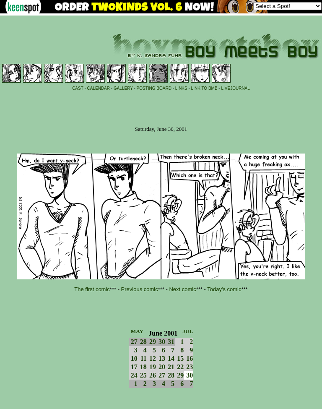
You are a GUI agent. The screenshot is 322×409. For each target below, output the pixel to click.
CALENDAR (98, 88)
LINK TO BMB (204, 88)
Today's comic (224, 289)
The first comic (92, 289)
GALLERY (123, 88)
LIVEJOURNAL (235, 88)
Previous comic (139, 289)
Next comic (182, 289)
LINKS (181, 88)
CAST (77, 88)
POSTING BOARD (154, 88)
